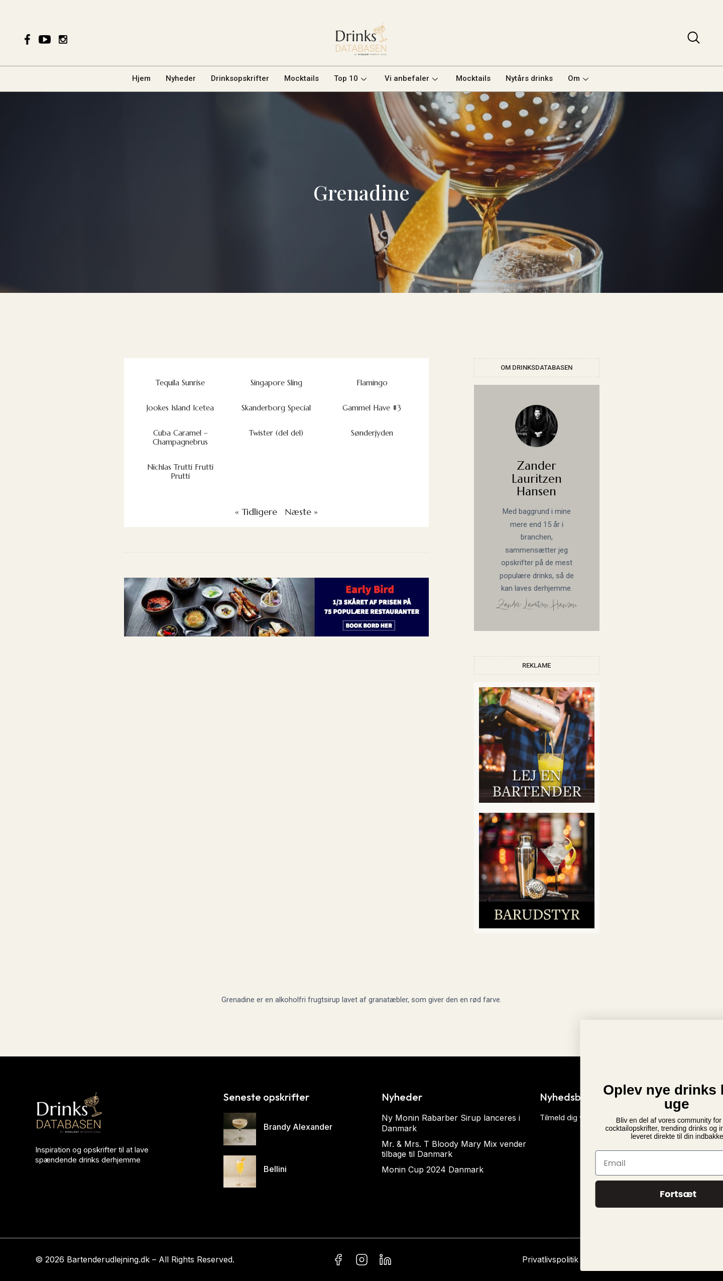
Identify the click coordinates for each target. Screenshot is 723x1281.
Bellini (275, 1169)
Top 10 (350, 78)
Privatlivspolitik (550, 1259)
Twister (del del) (276, 433)
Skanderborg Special (276, 407)
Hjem (141, 78)
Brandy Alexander (298, 1127)
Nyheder (181, 78)
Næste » (301, 511)
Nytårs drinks (529, 78)
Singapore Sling (276, 382)
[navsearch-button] (693, 39)
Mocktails (301, 78)
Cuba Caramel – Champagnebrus (180, 437)
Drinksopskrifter (240, 78)
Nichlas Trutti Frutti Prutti (180, 471)
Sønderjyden (372, 433)
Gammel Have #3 (371, 407)
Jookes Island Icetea (180, 407)
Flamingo (372, 382)
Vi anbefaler (411, 78)
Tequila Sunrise (180, 382)
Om (578, 78)
